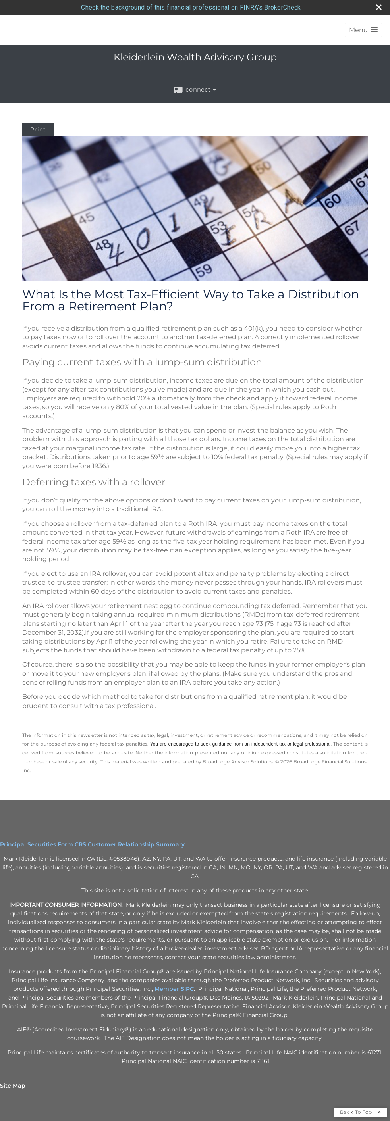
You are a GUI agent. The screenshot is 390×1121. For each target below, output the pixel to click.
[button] (363, 30)
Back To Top (360, 1112)
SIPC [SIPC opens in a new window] (187, 988)
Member (167, 988)
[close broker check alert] (379, 7)
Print (38, 129)
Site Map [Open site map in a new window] (12, 1085)
